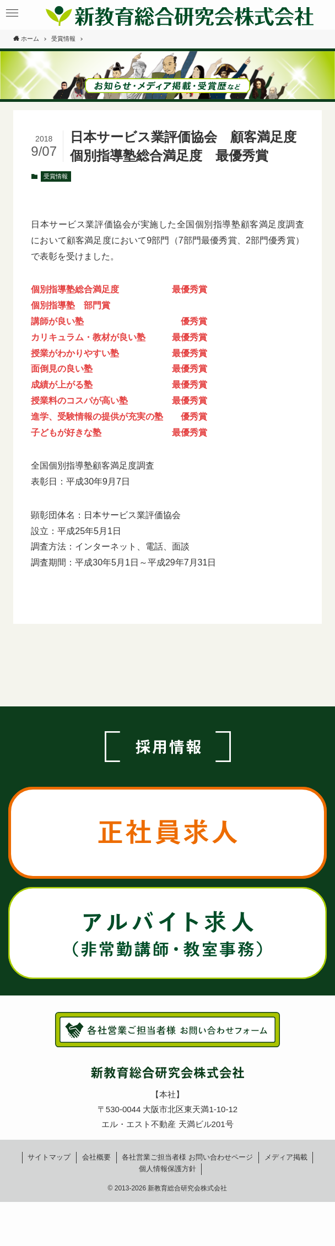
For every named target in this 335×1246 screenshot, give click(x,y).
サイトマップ (49, 1157)
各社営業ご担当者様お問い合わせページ (187, 1157)
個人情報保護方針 (167, 1169)
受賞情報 (56, 176)
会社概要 (96, 1157)
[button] (12, 13)
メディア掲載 (285, 1157)
